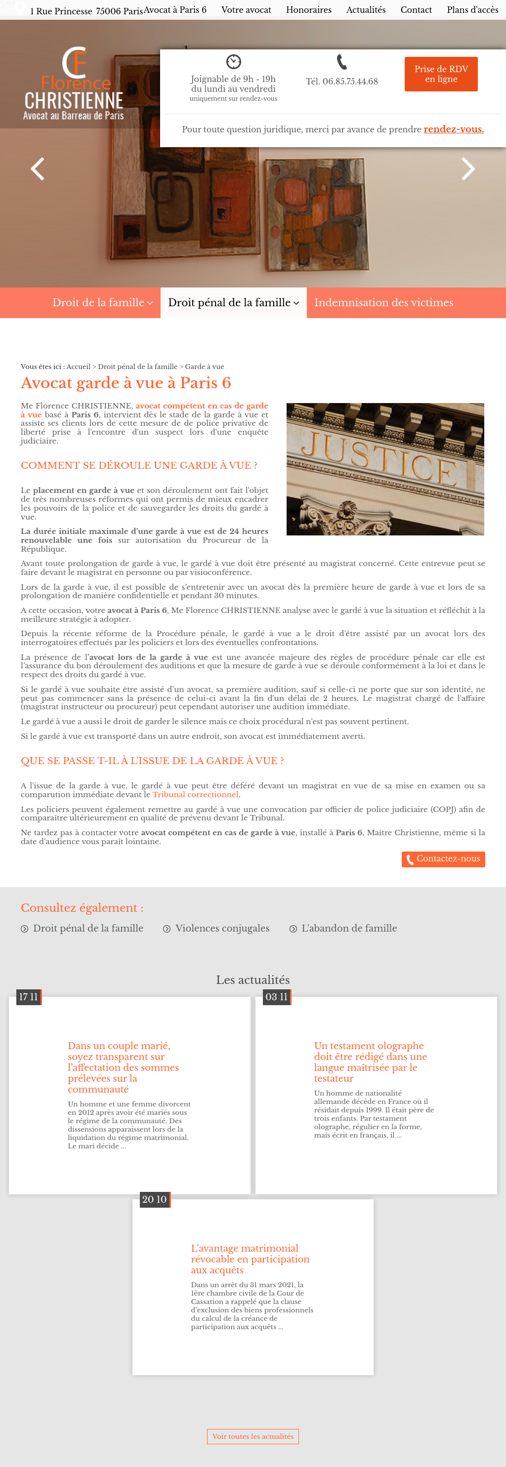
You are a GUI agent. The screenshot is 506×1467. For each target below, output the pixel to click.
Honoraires (309, 10)
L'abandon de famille (349, 928)
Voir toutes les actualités (253, 1436)
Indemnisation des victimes (384, 303)
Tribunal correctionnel (195, 794)
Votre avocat (246, 10)
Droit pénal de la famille (229, 303)
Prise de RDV (441, 74)
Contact (416, 10)
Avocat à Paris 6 (175, 10)
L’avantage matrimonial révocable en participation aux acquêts (250, 1259)
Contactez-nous (448, 858)
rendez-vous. (454, 129)
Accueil (79, 367)
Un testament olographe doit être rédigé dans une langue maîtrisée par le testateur (370, 1062)
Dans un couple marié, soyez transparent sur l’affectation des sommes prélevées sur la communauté (123, 1068)
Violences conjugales (222, 928)
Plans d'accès (473, 10)
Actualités (365, 10)
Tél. (341, 81)
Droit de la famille (98, 303)
